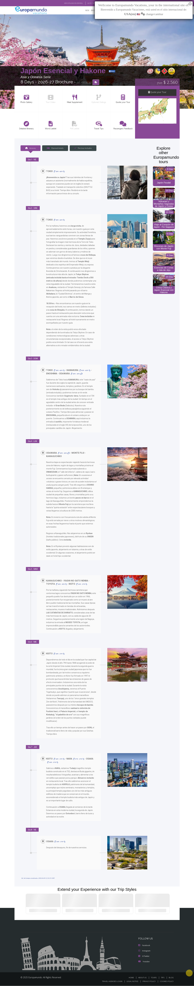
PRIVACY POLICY (148, 981)
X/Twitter (143, 956)
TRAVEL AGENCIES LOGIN (109, 981)
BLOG (171, 978)
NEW (84, 10)
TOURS (154, 978)
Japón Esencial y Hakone (64, 70)
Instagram (144, 951)
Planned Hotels (55, 148)
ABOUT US (143, 978)
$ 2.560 (167, 82)
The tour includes (82, 148)
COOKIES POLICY (166, 981)
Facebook (144, 945)
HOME (132, 978)
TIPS (163, 978)
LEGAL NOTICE (130, 981)
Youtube (143, 962)
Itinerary (30, 148)
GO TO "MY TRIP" (89, 3)
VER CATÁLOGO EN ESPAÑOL (67, 3)
